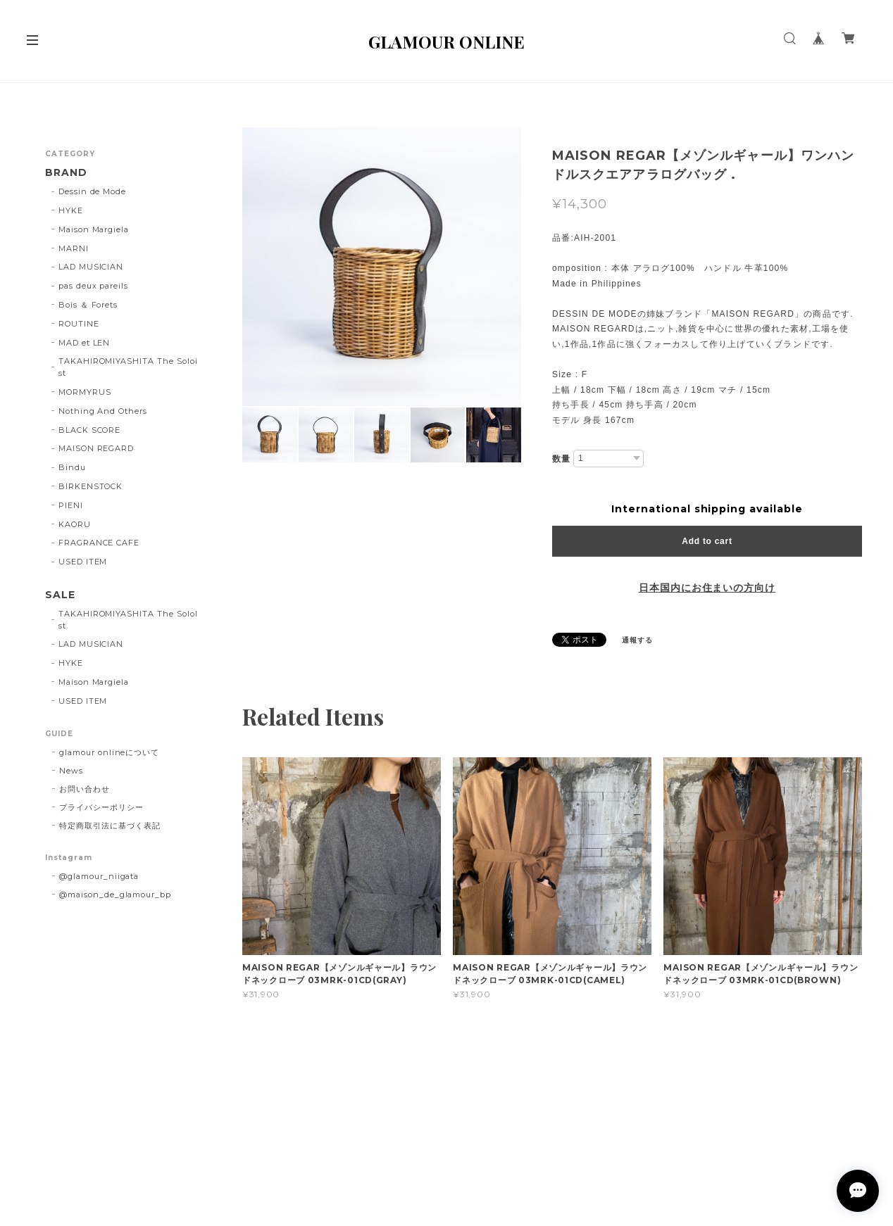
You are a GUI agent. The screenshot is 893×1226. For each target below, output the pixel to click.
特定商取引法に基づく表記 (110, 825)
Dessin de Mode (92, 191)
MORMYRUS (84, 392)
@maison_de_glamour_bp (115, 894)
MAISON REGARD (96, 448)
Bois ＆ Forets (88, 305)
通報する (637, 640)
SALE (60, 595)
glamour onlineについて (109, 752)
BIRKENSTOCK (90, 486)
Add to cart (707, 541)
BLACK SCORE (89, 430)
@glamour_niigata (99, 876)
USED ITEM (83, 562)
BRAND (66, 173)
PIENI (70, 505)
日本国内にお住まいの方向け (707, 587)
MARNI (73, 248)
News (71, 771)
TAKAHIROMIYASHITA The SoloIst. (128, 620)
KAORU (74, 524)
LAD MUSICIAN (91, 267)
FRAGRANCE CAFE (98, 543)
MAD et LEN (84, 343)
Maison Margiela (93, 229)
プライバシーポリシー (101, 807)
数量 (561, 458)
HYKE (70, 210)
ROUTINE (78, 324)
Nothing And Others (102, 411)
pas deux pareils (93, 286)
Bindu (72, 467)
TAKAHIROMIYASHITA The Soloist (128, 367)
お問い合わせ (84, 789)
